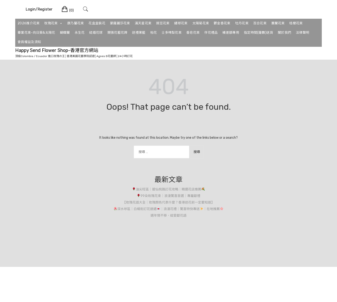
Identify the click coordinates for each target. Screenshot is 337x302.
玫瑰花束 (53, 23)
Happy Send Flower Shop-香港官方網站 (56, 50)
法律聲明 (302, 33)
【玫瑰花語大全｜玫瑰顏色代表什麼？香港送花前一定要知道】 (168, 202)
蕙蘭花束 (278, 23)
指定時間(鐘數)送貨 (258, 33)
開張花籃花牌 (117, 33)
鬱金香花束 (222, 23)
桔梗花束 (296, 23)
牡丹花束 (242, 23)
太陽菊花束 (200, 23)
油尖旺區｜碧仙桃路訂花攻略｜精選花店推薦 (168, 189)
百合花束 (260, 23)
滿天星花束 (143, 23)
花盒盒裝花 (96, 23)
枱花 (153, 33)
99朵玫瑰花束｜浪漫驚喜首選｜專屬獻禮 (168, 196)
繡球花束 (180, 23)
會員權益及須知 (29, 42)
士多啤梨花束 (171, 33)
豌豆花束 (162, 23)
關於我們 (284, 33)
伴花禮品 (211, 33)
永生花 (80, 33)
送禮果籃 (138, 33)
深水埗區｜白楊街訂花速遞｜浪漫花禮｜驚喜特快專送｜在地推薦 (168, 209)
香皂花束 (193, 33)
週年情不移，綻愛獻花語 (168, 216)
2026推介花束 (29, 23)
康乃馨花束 (75, 23)
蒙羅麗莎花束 (120, 23)
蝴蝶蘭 (65, 33)
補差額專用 (230, 33)
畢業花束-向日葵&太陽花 (36, 33)
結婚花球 (96, 33)
